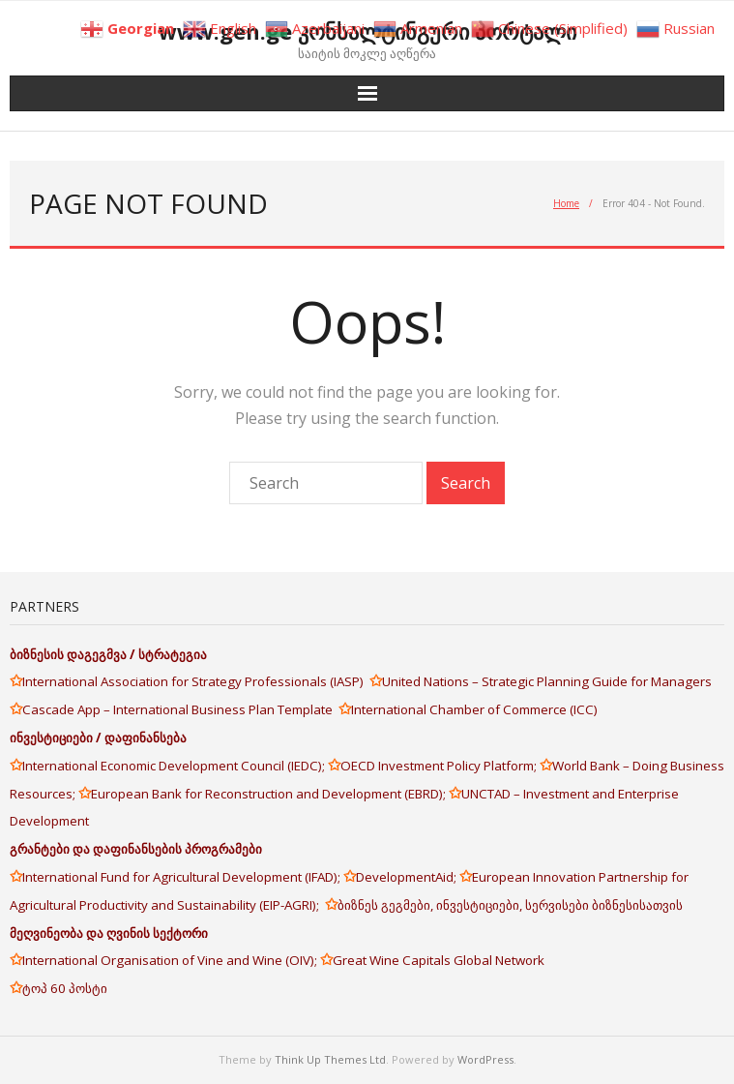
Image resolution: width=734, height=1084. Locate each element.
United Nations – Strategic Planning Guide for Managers (548, 681)
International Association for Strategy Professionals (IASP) (195, 681)
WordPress (485, 1059)
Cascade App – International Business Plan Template (180, 709)
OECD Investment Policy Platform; (440, 765)
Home (566, 203)
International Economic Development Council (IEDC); (175, 765)
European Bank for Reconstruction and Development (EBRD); (270, 793)
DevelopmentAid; (407, 877)
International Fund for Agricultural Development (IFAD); (182, 877)
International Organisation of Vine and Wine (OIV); (171, 960)
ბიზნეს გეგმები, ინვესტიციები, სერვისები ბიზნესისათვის (510, 905)
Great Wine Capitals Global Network (438, 960)
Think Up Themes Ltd (330, 1059)
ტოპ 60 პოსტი (64, 988)
